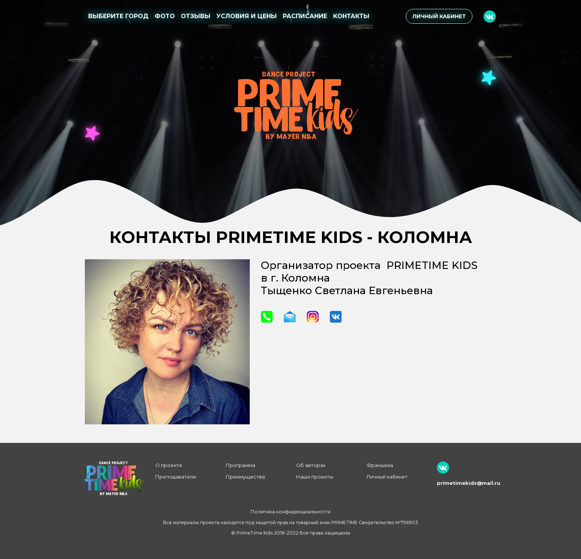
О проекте (168, 465)
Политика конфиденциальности (290, 511)
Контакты (351, 16)
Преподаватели (175, 477)
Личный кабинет (439, 16)
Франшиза (379, 465)
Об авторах (311, 465)
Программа (240, 465)
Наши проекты (314, 477)
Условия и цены (246, 16)
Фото (165, 16)
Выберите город (118, 16)
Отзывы (195, 16)
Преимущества (245, 477)
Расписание (305, 16)
